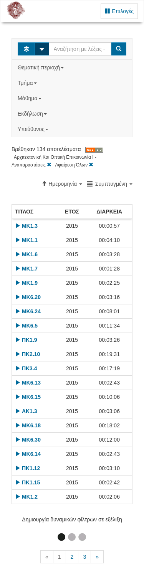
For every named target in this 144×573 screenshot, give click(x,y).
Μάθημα (30, 98)
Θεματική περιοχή (41, 67)
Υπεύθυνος (34, 129)
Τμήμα (28, 83)
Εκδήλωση (33, 114)
